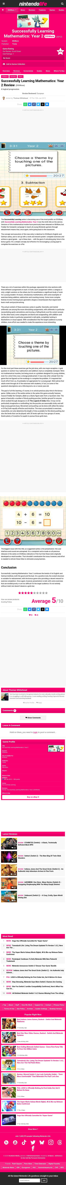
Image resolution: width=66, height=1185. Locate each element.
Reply (39, 703)
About (10, 1005)
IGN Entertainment (33, 1156)
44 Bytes (51, 1156)
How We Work (27, 1005)
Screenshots (28, 71)
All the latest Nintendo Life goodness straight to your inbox (33, 1176)
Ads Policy (21, 1009)
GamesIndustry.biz (45, 1168)
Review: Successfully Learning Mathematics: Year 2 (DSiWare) (21, 790)
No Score (6, 58)
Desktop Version (56, 1009)
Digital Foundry (54, 1164)
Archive (30, 1009)
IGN (18, 1168)
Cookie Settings (41, 1009)
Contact (48, 1005)
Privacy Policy (59, 1005)
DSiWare (15, 41)
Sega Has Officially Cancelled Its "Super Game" (27, 941)
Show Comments (33, 718)
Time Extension (40, 1164)
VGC (34, 1168)
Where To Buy (59, 71)
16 (14, 901)
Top (4, 1005)
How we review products (10, 599)
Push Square (17, 1164)
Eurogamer (26, 1168)
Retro (20, 76)
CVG (56, 1168)
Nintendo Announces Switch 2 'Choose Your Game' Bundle (31, 966)
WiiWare (4, 757)
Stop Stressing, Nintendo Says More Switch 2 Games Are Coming (34, 982)
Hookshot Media (14, 1156)
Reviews (16, 71)
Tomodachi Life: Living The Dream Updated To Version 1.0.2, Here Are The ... (34, 947)
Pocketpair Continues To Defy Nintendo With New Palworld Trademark (31, 960)
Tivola (4, 762)
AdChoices (58, 1156)
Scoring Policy (6, 602)
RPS (62, 1168)
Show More (33, 1129)
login (35, 732)
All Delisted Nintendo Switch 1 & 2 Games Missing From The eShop (34, 993)
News (48, 71)
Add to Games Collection (14, 64)
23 (14, 848)
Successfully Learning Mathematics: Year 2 (29, 34)
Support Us (39, 1005)
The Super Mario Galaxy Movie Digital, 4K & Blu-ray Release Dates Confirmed (34, 953)
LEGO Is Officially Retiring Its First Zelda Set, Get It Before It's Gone (34, 977)
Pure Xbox (28, 1164)
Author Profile (28, 703)
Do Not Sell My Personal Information (33, 1158)
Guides (39, 71)
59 (14, 861)
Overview (6, 71)
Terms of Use (9, 1009)
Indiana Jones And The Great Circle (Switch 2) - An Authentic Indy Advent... (35, 971)
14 (14, 887)
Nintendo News (8, 1168)
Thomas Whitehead (20, 98)
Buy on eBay (33, 797)
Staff (17, 1005)
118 (13, 874)
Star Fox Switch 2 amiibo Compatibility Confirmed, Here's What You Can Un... (34, 987)
